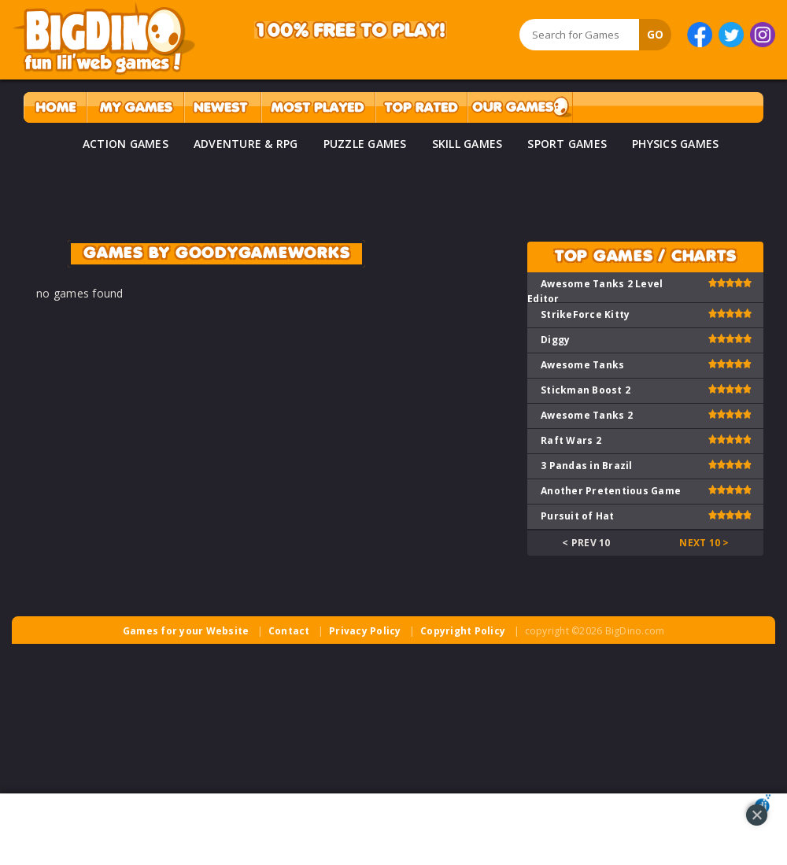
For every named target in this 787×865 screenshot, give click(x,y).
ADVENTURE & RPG (246, 143)
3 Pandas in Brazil (587, 465)
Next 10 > (704, 542)
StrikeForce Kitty (585, 314)
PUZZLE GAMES (365, 143)
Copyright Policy (462, 631)
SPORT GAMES (567, 143)
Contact (289, 631)
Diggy (555, 339)
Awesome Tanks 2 (587, 415)
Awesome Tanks (582, 365)
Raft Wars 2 (571, 440)
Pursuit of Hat (578, 516)
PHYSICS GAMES (675, 143)
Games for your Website (186, 631)
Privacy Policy (365, 631)
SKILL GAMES (467, 143)
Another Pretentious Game (611, 490)
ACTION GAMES (125, 143)
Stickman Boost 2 (585, 390)
